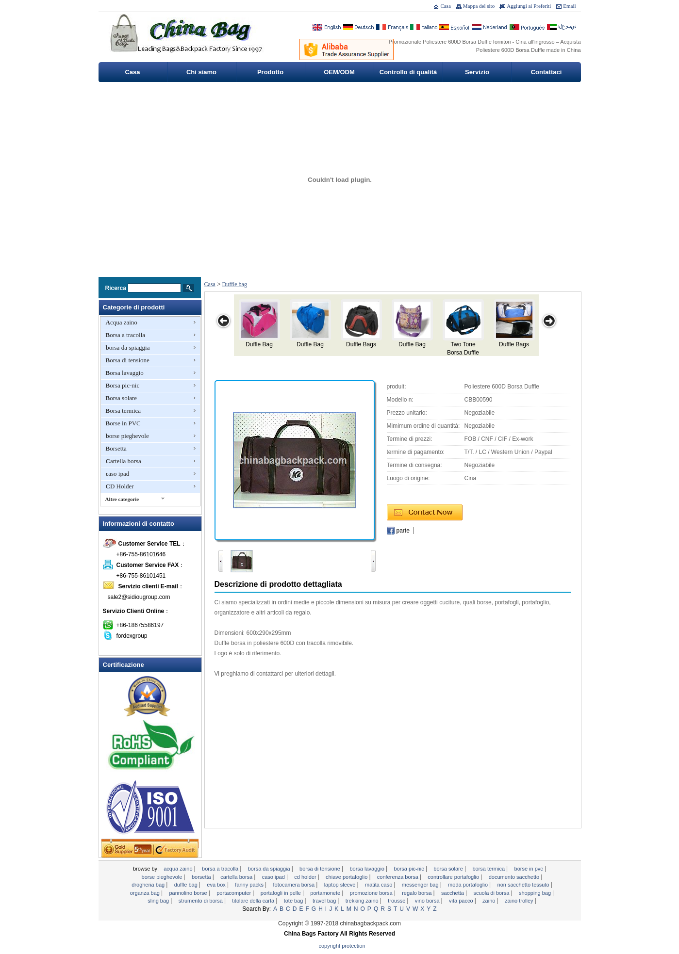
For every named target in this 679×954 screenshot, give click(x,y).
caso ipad (118, 473)
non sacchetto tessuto (524, 885)
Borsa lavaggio (125, 372)
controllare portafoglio (454, 877)
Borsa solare (121, 398)
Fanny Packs (250, 885)
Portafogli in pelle (281, 893)
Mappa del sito (479, 6)
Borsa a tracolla (126, 335)
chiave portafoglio (347, 877)
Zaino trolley (520, 901)
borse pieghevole (127, 435)
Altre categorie (122, 499)
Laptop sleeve (340, 885)
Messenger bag (421, 885)
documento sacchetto (515, 877)
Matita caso (379, 885)
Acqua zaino (121, 322)
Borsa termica (123, 410)
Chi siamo (201, 72)
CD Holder (120, 486)
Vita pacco (462, 901)
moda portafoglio (468, 885)
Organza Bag (145, 893)
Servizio (477, 72)
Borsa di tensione (127, 360)
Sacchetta (453, 893)
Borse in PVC (123, 423)
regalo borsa (417, 893)
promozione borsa (372, 893)
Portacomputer (234, 893)
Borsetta (116, 448)
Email (569, 6)
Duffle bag (234, 284)
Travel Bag (325, 901)
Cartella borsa (123, 461)
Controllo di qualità (408, 72)
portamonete (326, 893)
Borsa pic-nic (123, 385)
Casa (445, 6)
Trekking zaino (363, 901)
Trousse (397, 901)
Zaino (489, 901)
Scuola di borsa (492, 893)
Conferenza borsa (398, 877)
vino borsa (428, 901)
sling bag (159, 901)
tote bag (294, 901)
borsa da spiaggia (128, 347)
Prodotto (270, 72)
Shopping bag (535, 893)
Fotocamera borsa (294, 885)
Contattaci (546, 72)
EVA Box (217, 885)
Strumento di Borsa (201, 901)
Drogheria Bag (149, 885)
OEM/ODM (339, 72)
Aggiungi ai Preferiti (529, 6)
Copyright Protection (342, 946)
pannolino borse (188, 893)
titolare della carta (254, 901)
